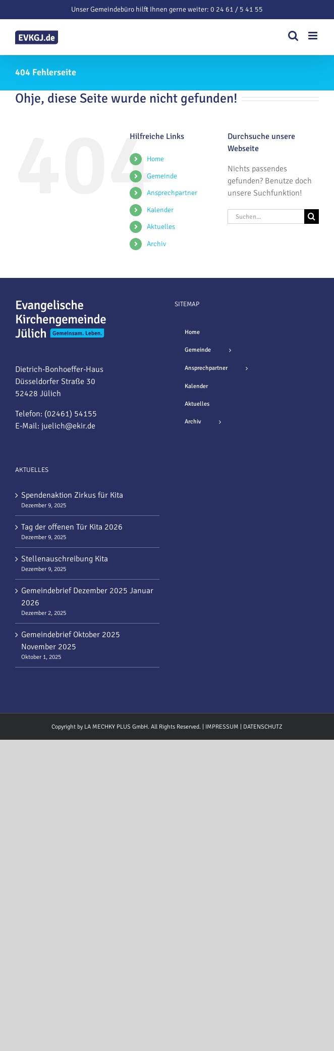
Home (155, 159)
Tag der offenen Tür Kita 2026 (72, 527)
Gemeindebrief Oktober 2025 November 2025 (70, 641)
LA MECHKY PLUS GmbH (116, 727)
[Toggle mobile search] (293, 35)
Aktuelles (161, 226)
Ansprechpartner (172, 192)
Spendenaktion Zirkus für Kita (72, 495)
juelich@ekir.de (68, 426)
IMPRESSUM (222, 727)
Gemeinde (162, 176)
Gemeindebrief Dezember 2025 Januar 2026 (87, 597)
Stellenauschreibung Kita (64, 559)
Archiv (156, 244)
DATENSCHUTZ (263, 727)
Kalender (160, 210)
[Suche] (311, 216)
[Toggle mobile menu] (313, 35)
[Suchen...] (266, 216)
